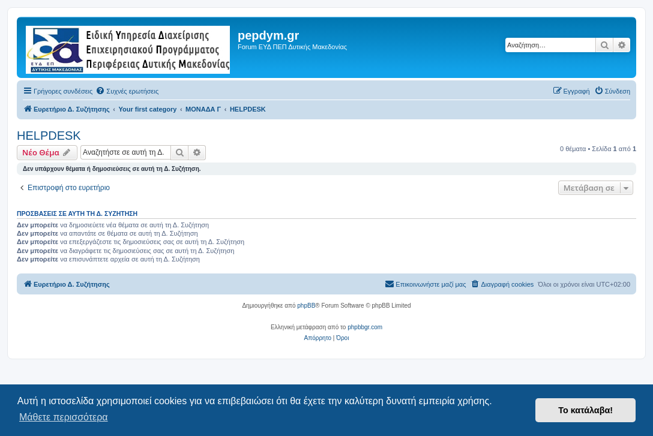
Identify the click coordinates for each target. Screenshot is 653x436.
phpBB (306, 305)
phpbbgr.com (365, 327)
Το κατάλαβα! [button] (585, 410)
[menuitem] (126, 91)
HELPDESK (49, 135)
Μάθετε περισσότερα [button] (63, 417)
